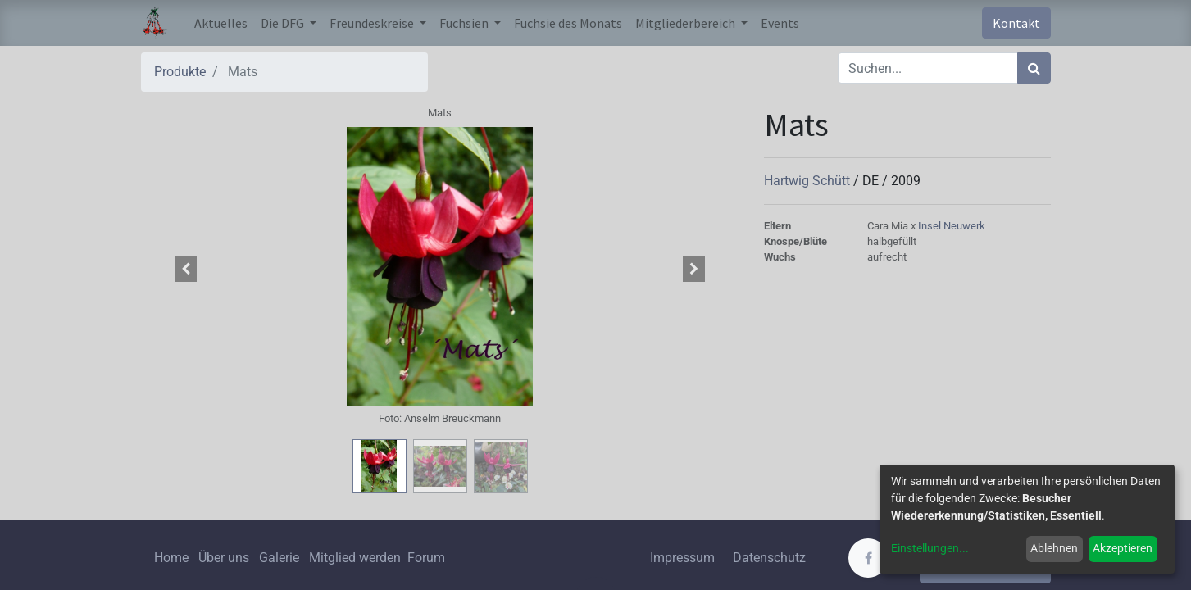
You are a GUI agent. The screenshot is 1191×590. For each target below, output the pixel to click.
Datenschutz (769, 557)
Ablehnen (1054, 548)
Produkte (180, 71)
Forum (426, 557)
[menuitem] (221, 23)
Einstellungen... (930, 548)
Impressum (682, 557)
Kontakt (1016, 23)
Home (171, 557)
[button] (186, 269)
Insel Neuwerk (951, 226)
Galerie (279, 557)
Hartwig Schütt (808, 180)
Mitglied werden (356, 557)
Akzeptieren (1122, 548)
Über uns (223, 557)
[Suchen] (1034, 68)
